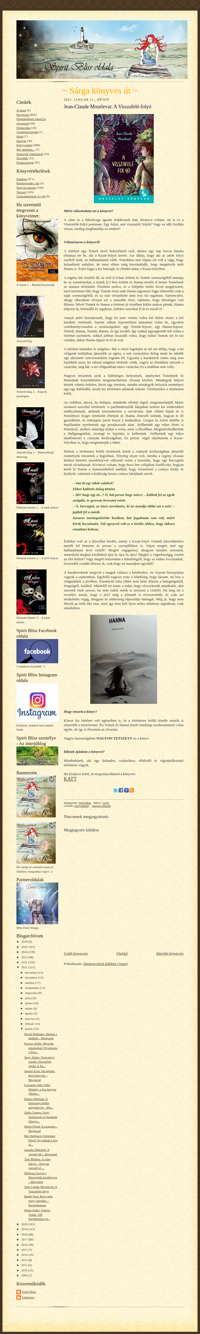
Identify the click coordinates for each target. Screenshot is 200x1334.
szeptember (32, 987)
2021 (24, 967)
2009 (24, 1275)
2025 (24, 947)
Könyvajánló (24, 145)
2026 (24, 941)
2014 (24, 1254)
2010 (24, 1270)
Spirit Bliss (29, 1291)
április (29, 1013)
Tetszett (21, 192)
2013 (24, 1260)
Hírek (19, 136)
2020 (24, 1224)
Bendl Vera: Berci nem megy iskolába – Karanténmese (38, 1201)
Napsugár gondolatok (29, 154)
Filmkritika (23, 127)
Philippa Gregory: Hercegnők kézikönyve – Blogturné (40, 1177)
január (29, 1028)
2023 (24, 957)
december (31, 972)
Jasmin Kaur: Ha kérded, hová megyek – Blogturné (39, 1075)
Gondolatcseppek (27, 132)
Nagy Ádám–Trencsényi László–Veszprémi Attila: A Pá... (39, 1062)
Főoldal (122, 953)
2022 (24, 962)
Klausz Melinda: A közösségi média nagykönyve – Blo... (38, 1103)
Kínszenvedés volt (27, 183)
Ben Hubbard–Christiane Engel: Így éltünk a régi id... (41, 1140)
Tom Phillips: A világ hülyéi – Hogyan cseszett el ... (37, 1164)
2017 (24, 1239)
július (29, 998)
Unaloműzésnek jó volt (30, 196)
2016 (24, 1244)
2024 (24, 952)
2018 (24, 1234)
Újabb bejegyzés (76, 953)
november (31, 977)
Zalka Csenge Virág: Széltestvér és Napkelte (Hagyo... (40, 1117)
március (30, 1018)
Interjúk (21, 141)
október (30, 982)
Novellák (22, 158)
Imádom (21, 179)
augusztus (31, 992)
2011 (24, 1265)
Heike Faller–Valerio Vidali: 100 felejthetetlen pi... (37, 1214)
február (30, 1023)
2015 (24, 1249)
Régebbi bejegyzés (170, 953)
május (29, 1008)
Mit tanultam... (25, 149)
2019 (24, 1229)
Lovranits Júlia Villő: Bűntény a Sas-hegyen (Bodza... (40, 1089)
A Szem (21, 110)
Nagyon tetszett (26, 187)
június (29, 1003)
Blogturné (22, 114)
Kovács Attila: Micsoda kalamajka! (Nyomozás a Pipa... (40, 1048)
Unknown (28, 1297)
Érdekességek (24, 162)
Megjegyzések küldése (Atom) (105, 964)
